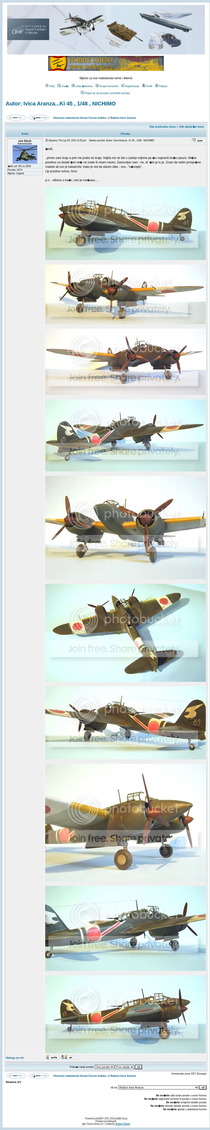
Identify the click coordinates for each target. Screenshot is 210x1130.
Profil (147, 86)
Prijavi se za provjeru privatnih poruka (105, 93)
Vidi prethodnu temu (162, 126)
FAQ (50, 86)
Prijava (161, 86)
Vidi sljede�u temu (191, 126)
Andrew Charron (122, 1124)
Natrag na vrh (15, 1057)
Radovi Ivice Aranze (123, 117)
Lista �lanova (82, 86)
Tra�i (63, 86)
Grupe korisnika (107, 86)
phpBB (99, 1118)
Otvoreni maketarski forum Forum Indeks (79, 117)
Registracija (130, 86)
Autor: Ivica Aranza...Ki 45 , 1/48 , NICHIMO (61, 103)
